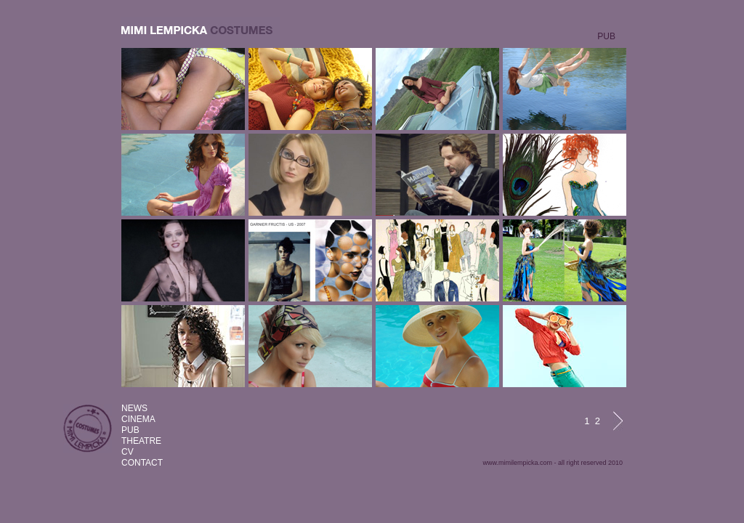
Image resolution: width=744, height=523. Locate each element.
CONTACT (142, 463)
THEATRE (141, 441)
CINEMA (138, 419)
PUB (130, 430)
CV (127, 452)
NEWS (134, 408)
